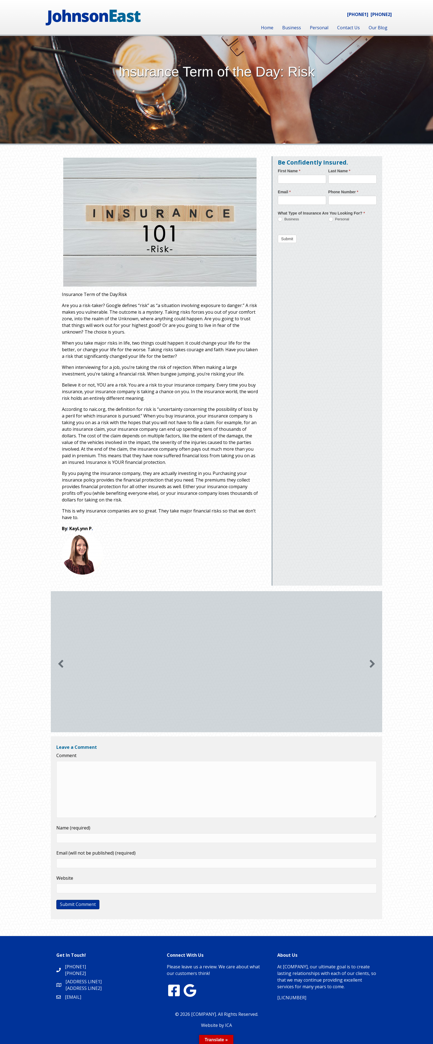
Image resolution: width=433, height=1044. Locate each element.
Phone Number (343, 192)
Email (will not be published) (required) (96, 853)
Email (284, 192)
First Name (289, 171)
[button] (60, 663)
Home (267, 28)
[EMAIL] (73, 997)
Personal (319, 28)
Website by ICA (216, 1025)
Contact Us (348, 28)
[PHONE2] (381, 14)
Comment (66, 755)
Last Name (339, 171)
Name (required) (73, 828)
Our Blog (378, 28)
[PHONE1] (357, 14)
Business (291, 28)
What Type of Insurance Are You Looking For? (321, 213)
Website (64, 878)
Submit (287, 239)
